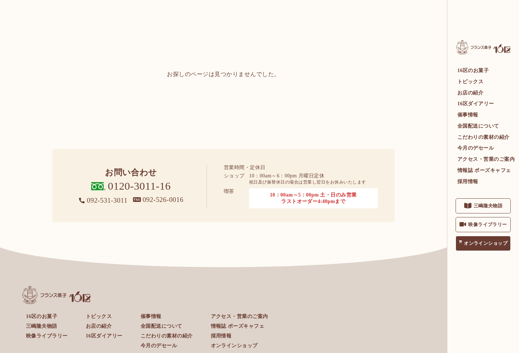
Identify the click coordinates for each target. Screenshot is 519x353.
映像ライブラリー (487, 224)
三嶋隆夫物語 (488, 205)
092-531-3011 (107, 200)
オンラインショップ (485, 243)
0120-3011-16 (139, 186)
